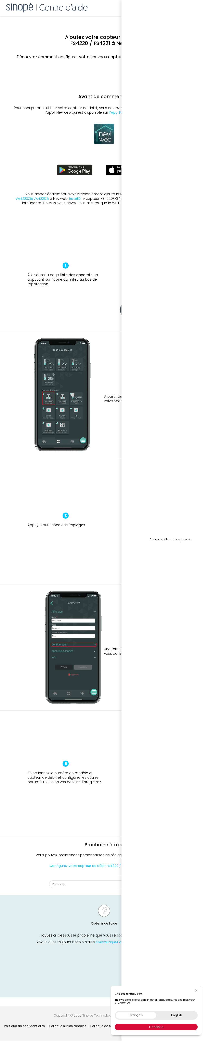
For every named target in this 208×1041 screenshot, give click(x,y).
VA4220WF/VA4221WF (160, 194)
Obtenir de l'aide (104, 924)
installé (75, 198)
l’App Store (118, 112)
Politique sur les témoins (67, 1026)
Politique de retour (104, 1026)
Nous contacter (180, 7)
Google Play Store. (148, 112)
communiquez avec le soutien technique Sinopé (134, 943)
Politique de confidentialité (24, 1026)
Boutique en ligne (152, 7)
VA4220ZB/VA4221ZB (32, 198)
